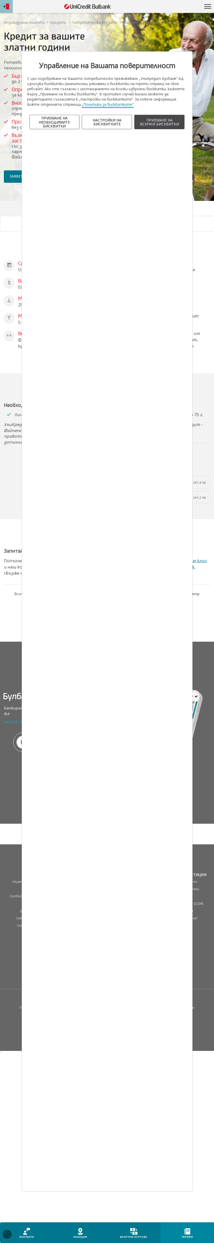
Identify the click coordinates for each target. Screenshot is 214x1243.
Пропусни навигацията (176, 6)
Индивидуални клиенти (24, 22)
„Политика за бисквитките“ (108, 104)
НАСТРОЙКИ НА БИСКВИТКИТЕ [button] (107, 122)
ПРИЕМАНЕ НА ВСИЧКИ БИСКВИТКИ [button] (159, 122)
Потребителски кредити (94, 22)
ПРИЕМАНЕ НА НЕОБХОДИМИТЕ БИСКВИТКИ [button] (54, 122)
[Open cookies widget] (7, 1235)
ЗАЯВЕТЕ (17, 176)
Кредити (58, 22)
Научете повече (18, 723)
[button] (207, 6)
